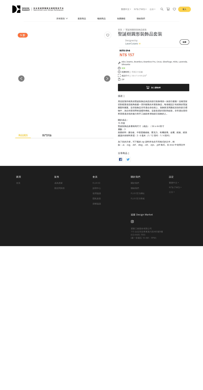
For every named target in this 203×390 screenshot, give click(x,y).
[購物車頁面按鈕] (168, 9)
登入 (184, 9)
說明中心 (97, 332)
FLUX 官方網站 (137, 337)
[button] (21, 78)
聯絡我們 (141, 18)
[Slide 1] (57, 125)
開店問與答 (59, 332)
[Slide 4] (71, 125)
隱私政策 (97, 342)
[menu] (101, 19)
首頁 (120, 29)
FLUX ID (96, 326)
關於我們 (135, 326)
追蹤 (184, 42)
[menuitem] (62, 19)
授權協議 (97, 347)
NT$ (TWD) (139, 9)
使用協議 (97, 337)
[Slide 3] (67, 125)
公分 (152, 9)
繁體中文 (125, 9)
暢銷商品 (101, 18)
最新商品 (82, 18)
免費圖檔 (121, 18)
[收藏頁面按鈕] (174, 9)
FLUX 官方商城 (137, 342)
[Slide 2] (62, 125)
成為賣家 (58, 326)
